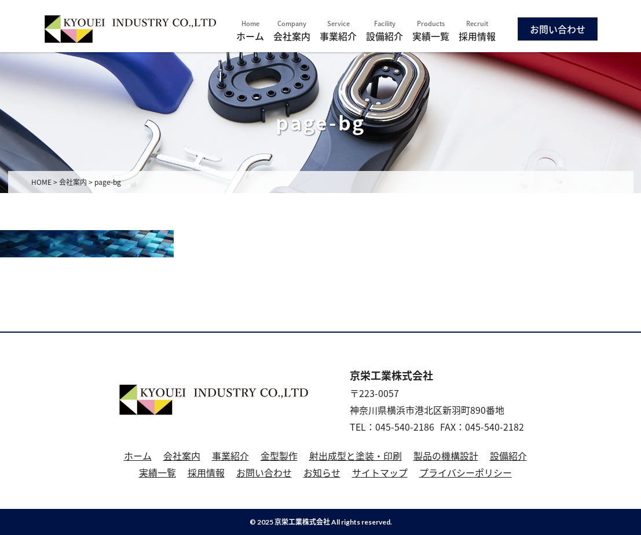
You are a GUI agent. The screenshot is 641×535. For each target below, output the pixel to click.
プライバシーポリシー (465, 472)
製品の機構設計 (445, 456)
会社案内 (291, 31)
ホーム (250, 31)
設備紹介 (384, 31)
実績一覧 (430, 31)
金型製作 (279, 456)
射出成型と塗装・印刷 (355, 456)
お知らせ (321, 472)
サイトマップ (380, 472)
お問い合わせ (557, 29)
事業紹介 (338, 31)
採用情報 (477, 31)
